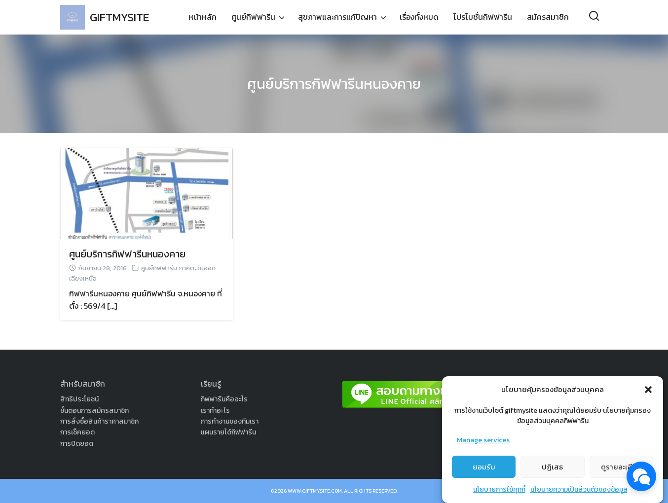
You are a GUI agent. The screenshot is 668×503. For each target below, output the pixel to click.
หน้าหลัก (202, 17)
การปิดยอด (76, 443)
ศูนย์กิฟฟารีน (253, 17)
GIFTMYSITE (121, 17)
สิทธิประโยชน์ (79, 399)
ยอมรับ (484, 466)
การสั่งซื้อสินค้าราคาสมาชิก (99, 421)
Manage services (483, 440)
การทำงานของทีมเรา (230, 421)
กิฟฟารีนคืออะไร (224, 399)
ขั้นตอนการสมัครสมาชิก (94, 410)
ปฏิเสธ (552, 466)
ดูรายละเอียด (621, 466)
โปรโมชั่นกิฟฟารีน (482, 17)
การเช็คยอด (77, 432)
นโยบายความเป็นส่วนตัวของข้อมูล (579, 489)
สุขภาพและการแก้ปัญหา (337, 17)
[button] (648, 390)
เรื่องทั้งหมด (419, 17)
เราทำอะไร (215, 410)
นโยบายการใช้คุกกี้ (499, 489)
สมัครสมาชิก (548, 17)
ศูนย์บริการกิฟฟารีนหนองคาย (334, 83)
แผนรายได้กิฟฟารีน (228, 432)
